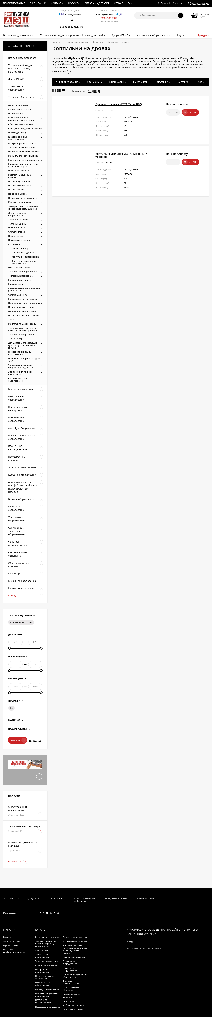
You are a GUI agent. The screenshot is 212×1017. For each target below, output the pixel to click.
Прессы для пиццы (17, 132)
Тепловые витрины (18, 219)
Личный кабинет (11, 941)
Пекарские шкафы (17, 193)
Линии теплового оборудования (17, 214)
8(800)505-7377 (109, 18)
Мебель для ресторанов (74, 1005)
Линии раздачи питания (75, 937)
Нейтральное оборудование (42, 970)
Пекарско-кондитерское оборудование (47, 994)
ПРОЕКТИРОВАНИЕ (14, 3)
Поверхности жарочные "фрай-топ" (24, 359)
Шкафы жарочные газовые (22, 143)
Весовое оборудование (74, 957)
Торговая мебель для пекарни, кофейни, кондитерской (45, 944)
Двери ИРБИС (42, 950)
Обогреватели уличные (20, 124)
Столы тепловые (16, 231)
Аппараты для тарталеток (21, 334)
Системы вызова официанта (71, 989)
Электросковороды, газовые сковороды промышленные (23, 207)
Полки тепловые (16, 227)
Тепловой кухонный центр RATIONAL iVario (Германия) (22, 329)
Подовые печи (15, 235)
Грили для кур (15, 284)
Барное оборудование (46, 965)
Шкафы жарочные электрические (17, 138)
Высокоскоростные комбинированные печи (21, 119)
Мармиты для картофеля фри (23, 155)
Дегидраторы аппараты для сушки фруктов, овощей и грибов (22, 345)
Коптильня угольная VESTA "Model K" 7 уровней (121, 155)
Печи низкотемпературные (22, 197)
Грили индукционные (19, 279)
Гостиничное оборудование (70, 962)
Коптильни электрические (25, 256)
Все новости (17, 862)
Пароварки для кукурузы (21, 307)
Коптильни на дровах (23, 252)
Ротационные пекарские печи (23, 159)
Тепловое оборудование (76, 42)
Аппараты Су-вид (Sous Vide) (22, 271)
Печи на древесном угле (20, 240)
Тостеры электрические (20, 275)
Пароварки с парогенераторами (25, 302)
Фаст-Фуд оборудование (47, 989)
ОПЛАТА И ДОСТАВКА (96, 3)
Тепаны (12, 319)
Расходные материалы (74, 1009)
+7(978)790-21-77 (74, 14)
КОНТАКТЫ (57, 3)
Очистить (35, 740)
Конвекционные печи (19, 109)
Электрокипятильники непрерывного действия (20, 366)
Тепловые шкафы (17, 223)
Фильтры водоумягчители (71, 982)
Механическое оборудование (42, 984)
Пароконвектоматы (18, 105)
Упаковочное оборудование (70, 969)
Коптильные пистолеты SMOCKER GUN (24, 262)
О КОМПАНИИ (38, 3)
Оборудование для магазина (72, 995)
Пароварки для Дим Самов (22, 311)
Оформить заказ (11, 945)
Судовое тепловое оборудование (17, 379)
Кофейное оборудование (75, 941)
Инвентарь (68, 1001)
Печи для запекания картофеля (24, 151)
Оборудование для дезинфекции (25, 128)
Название (94, 90)
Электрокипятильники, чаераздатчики (20, 373)
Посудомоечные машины (47, 1006)
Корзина (7, 937)
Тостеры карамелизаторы (21, 147)
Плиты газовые (16, 189)
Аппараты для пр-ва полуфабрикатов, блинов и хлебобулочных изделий (75, 949)
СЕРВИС (118, 3)
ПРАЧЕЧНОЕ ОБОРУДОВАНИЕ (43, 1001)
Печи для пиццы (16, 113)
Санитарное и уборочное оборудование (75, 975)
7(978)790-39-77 (34, 898)
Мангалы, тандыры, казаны (22, 323)
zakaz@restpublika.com (116, 898)
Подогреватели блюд (19, 170)
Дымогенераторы (21, 248)
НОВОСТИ (74, 3)
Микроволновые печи (19, 267)
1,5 (11, 707)
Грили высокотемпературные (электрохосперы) (23, 165)
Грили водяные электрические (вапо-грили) (24, 289)
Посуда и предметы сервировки (44, 977)
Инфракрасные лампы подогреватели (19, 353)
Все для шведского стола (47, 937)
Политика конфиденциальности (14, 950)
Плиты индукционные (19, 181)
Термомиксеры (16, 338)
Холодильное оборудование (42, 955)
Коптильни (98, 42)
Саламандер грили (17, 294)
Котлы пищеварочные (19, 202)
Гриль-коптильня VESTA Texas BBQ (118, 104)
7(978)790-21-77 (11, 898)
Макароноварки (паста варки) (23, 315)
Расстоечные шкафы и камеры (19, 176)
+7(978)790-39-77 (105, 14)
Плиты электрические (19, 185)
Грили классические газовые (23, 298)
